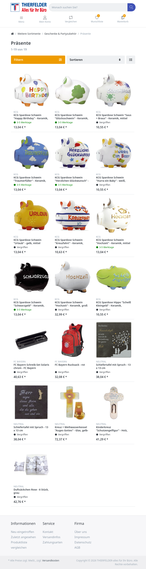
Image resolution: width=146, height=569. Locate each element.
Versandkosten (50, 560)
